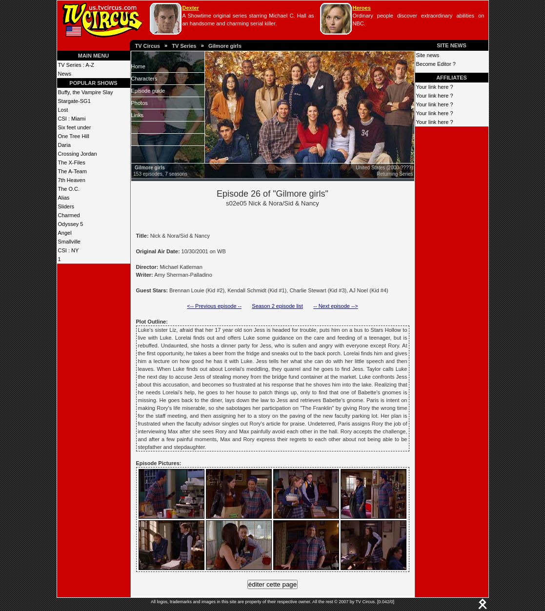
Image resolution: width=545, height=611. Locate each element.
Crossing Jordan (77, 154)
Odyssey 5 (70, 224)
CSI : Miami (72, 119)
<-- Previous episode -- (214, 306)
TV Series (184, 46)
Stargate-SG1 (74, 101)
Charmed (69, 215)
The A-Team (72, 171)
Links (137, 115)
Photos (139, 103)
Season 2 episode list (277, 306)
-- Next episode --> (335, 306)
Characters (144, 78)
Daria (64, 145)
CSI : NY (68, 250)
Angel (65, 233)
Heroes (362, 8)
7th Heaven (71, 180)
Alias (64, 198)
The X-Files (71, 162)
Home (138, 66)
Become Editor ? (436, 64)
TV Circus (147, 46)
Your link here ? (434, 87)
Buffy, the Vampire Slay (85, 92)
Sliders (66, 206)
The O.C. (69, 189)
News (65, 74)
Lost (63, 110)
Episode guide (148, 91)
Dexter (190, 8)
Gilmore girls (225, 46)
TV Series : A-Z (76, 65)
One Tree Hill (73, 136)
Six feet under (74, 127)
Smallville (69, 241)
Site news (428, 55)
